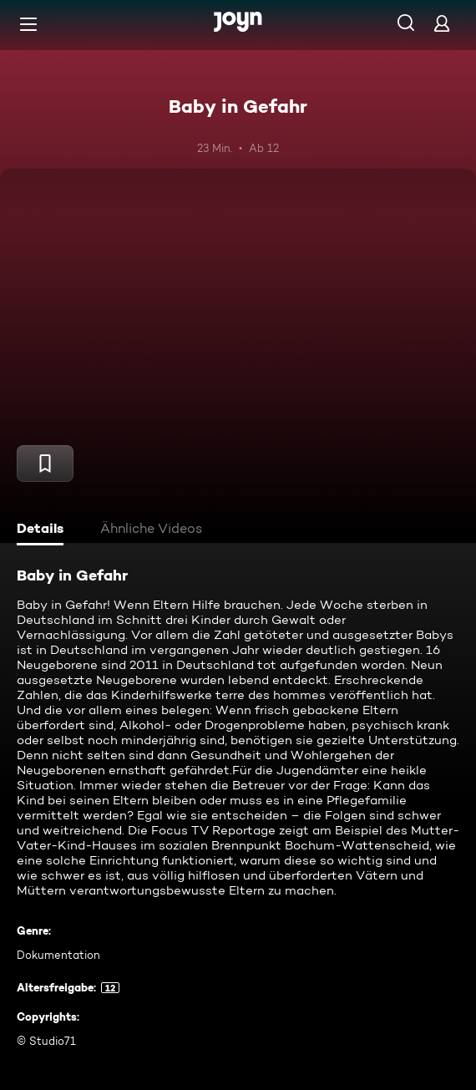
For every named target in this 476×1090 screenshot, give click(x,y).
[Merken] (45, 463)
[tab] (42, 530)
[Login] (441, 23)
